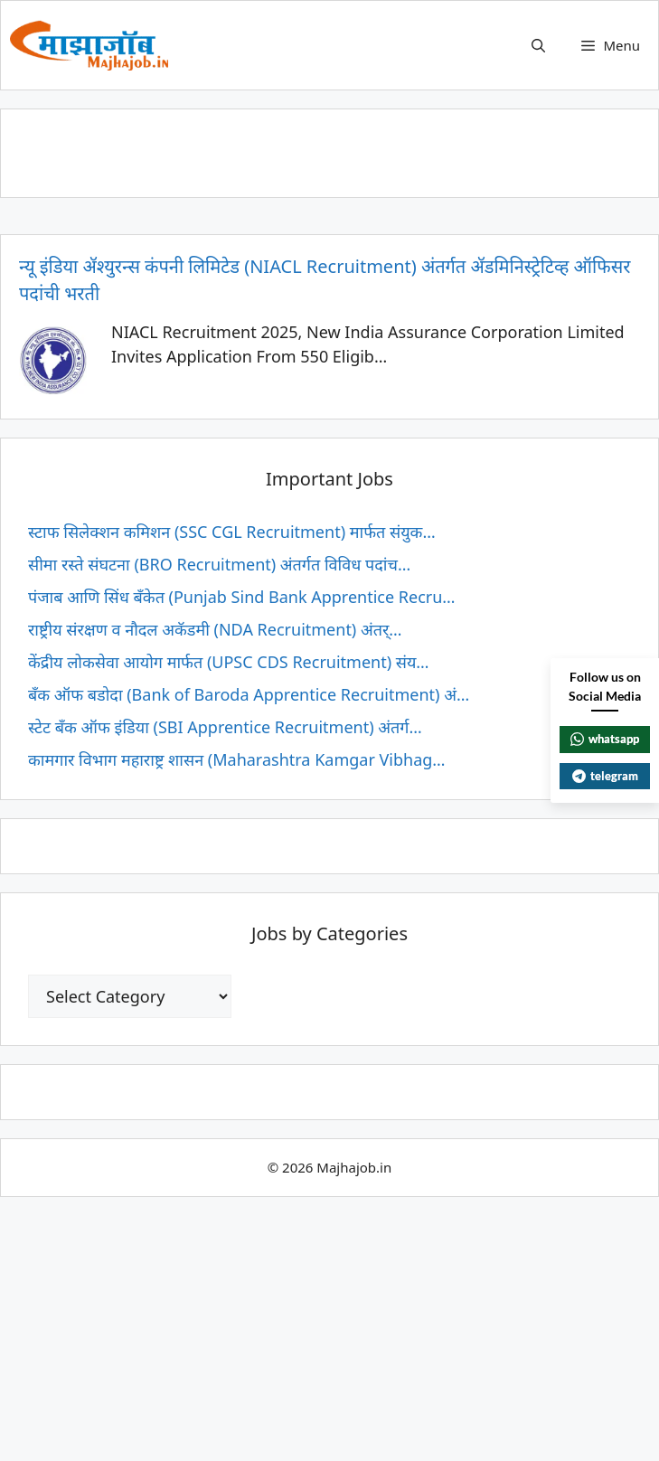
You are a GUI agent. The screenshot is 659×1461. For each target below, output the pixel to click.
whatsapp (604, 738)
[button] (538, 45)
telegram (605, 775)
